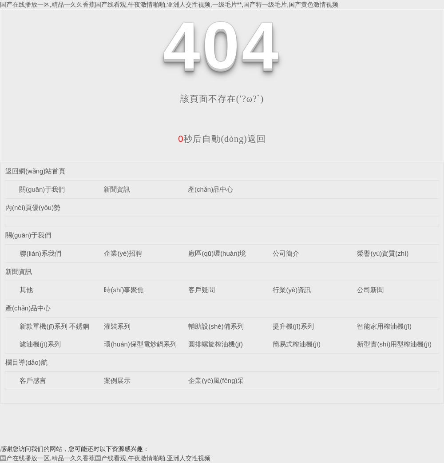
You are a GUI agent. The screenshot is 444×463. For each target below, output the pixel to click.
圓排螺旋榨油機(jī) (215, 344)
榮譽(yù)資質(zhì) (382, 253)
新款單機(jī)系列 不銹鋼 (54, 326)
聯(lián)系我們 (40, 253)
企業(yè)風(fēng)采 (216, 380)
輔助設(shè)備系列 (215, 326)
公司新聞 (370, 290)
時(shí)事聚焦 (124, 290)
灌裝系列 (117, 326)
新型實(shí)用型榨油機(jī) (394, 344)
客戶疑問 (201, 290)
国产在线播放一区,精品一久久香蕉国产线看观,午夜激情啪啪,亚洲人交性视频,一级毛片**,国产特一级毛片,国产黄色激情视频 (169, 4)
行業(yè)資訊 (292, 290)
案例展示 (117, 380)
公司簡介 (286, 253)
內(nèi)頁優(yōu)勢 (32, 207)
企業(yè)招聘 (123, 253)
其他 (26, 290)
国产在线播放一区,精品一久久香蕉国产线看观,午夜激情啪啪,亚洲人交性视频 (105, 458)
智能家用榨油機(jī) (384, 326)
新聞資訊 (116, 189)
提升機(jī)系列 (293, 326)
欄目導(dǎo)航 (26, 362)
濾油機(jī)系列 (40, 344)
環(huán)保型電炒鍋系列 (140, 344)
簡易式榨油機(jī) (297, 344)
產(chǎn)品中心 (210, 189)
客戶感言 (33, 380)
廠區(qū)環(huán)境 (217, 253)
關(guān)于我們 (42, 189)
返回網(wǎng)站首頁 (35, 171)
